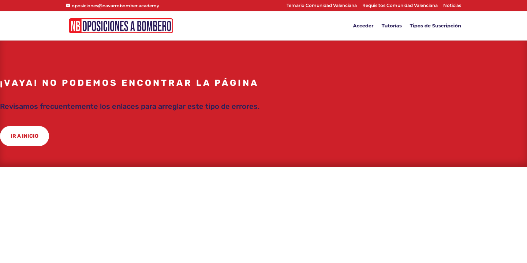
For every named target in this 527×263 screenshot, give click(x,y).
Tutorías (392, 25)
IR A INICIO (24, 136)
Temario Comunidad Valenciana (322, 5)
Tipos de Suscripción (435, 25)
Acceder (363, 25)
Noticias (452, 5)
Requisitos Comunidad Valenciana (400, 5)
